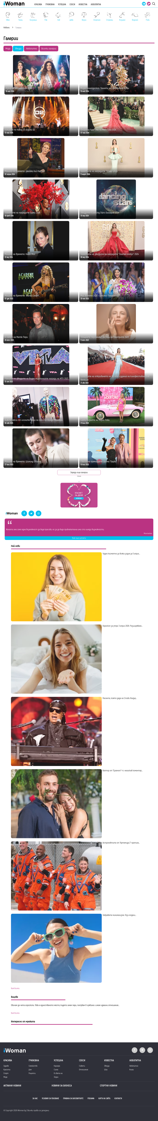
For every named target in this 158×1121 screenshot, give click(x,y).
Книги (131, 1069)
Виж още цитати (79, 538)
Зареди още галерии (79, 472)
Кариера (57, 1066)
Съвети (82, 1066)
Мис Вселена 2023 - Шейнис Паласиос (98, 295)
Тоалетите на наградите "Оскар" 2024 (98, 171)
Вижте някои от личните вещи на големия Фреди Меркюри (34, 420)
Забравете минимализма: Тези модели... (119, 915)
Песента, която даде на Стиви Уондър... (120, 698)
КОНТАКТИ (118, 1098)
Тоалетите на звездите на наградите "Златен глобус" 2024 (109, 254)
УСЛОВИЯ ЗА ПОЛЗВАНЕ (50, 1098)
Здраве (6, 1066)
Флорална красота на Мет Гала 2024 (98, 129)
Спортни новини (108, 1085)
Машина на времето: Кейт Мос (20, 254)
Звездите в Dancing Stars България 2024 (99, 212)
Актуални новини (12, 1085)
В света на (58, 1073)
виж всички (15, 988)
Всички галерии (48, 48)
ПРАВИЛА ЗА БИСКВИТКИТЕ (73, 1098)
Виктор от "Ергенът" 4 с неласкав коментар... (123, 770)
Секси (72, 4)
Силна (56, 1069)
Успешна (62, 4)
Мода (7, 48)
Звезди (18, 48)
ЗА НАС (35, 1098)
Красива (38, 4)
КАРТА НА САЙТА (104, 1098)
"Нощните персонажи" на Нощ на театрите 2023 (104, 337)
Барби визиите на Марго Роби (94, 420)
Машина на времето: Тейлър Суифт (22, 295)
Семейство (33, 1066)
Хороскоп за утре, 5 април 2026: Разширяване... (123, 626)
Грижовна (49, 4)
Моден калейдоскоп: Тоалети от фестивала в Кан (104, 88)
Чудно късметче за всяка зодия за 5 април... (121, 553)
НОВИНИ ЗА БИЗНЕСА (62, 1085)
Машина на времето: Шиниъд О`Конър (23, 461)
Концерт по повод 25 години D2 (20, 129)
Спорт (6, 1073)
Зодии (56, 1077)
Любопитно (31, 48)
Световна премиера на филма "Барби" (98, 461)
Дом (30, 1069)
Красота (6, 1069)
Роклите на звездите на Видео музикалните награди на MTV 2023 (36, 378)
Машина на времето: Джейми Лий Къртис (25, 171)
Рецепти (32, 1073)
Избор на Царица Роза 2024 (18, 88)
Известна (83, 4)
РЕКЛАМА (91, 1098)
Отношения (83, 1069)
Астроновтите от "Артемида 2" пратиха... (121, 842)
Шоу (105, 1069)
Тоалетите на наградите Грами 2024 (22, 212)
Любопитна (96, 4)
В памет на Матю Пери (16, 337)
